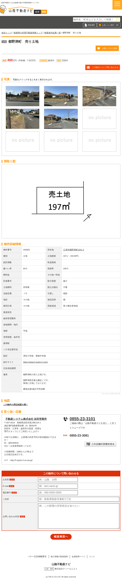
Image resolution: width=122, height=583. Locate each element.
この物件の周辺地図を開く (15, 404)
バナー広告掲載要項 (34, 556)
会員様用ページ (79, 556)
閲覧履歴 (91, 25)
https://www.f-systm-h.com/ (35, 362)
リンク (94, 556)
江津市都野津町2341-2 (73, 250)
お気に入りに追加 (109, 48)
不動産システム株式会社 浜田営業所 (26, 419)
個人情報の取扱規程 (57, 556)
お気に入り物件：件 (110, 25)
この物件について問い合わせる (105, 67)
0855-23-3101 (82, 418)
